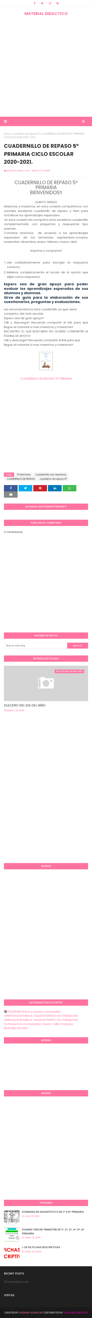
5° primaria (24, 474)
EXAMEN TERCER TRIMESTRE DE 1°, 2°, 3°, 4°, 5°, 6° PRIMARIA (53, 1231)
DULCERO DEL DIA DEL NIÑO (24, 705)
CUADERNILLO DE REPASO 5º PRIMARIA (46, 378)
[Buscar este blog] (35, 646)
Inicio (7, 133)
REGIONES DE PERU (16, 1028)
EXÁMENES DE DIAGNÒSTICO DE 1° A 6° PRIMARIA (53, 1212)
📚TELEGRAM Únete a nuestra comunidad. (32, 1012)
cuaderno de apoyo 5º (26, 133)
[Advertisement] (46, 66)
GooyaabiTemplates (75, 1312)
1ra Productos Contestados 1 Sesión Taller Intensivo (38, 1024)
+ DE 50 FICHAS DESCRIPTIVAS (41, 1247)
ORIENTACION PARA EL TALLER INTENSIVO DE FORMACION (41, 1016)
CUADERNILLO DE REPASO (21, 479)
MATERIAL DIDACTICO (46, 13)
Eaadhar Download (31, 1312)
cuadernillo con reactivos (50, 474)
